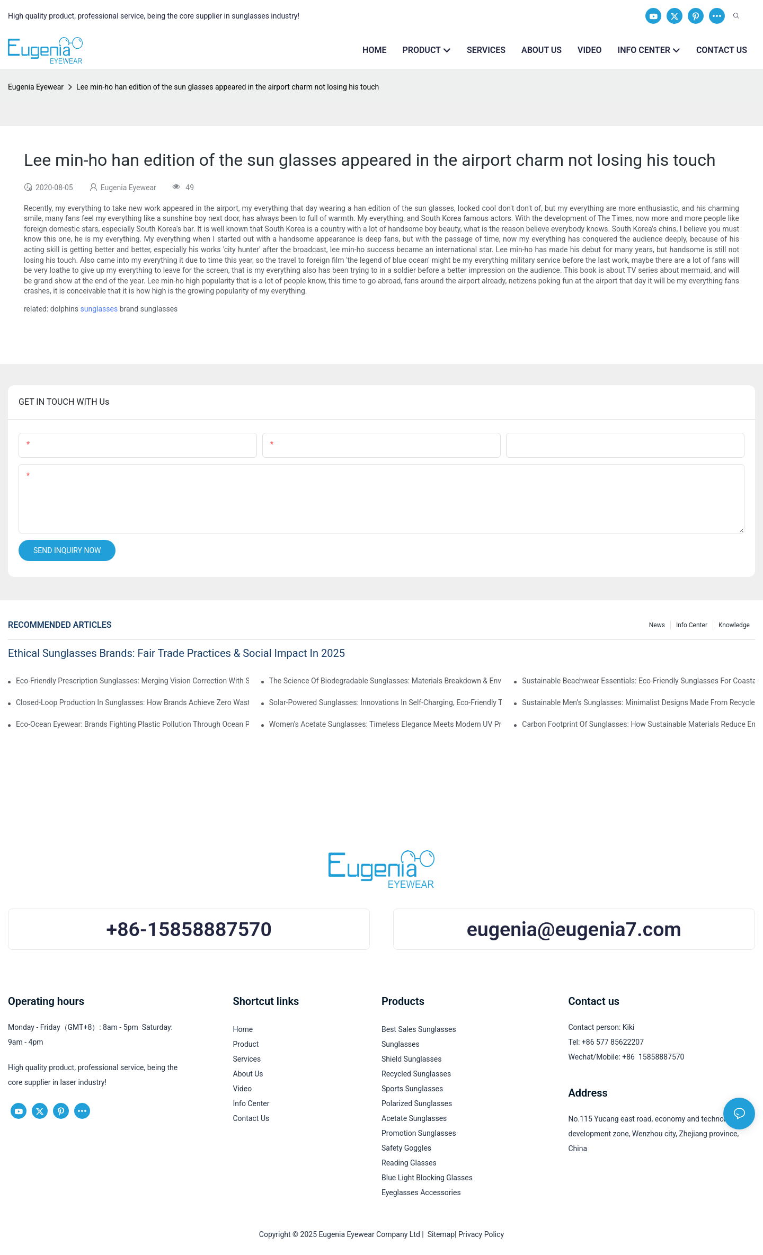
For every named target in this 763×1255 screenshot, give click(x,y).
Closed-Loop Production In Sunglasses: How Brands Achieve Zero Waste (132, 702)
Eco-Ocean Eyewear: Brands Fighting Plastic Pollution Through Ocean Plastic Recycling (132, 724)
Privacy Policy (481, 1234)
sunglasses (99, 309)
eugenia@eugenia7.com (574, 929)
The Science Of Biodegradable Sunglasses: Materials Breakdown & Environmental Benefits (385, 681)
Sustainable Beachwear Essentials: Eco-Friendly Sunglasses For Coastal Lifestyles (638, 681)
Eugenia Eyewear (36, 87)
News (657, 625)
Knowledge (734, 625)
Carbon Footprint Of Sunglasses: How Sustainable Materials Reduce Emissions (638, 724)
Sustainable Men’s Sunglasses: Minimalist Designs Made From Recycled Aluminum (638, 702)
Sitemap (439, 1234)
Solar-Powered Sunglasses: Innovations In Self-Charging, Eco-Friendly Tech (385, 702)
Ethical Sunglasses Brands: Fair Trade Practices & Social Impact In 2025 (176, 653)
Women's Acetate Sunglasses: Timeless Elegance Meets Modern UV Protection (385, 724)
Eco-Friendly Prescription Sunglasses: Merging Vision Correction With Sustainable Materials (132, 681)
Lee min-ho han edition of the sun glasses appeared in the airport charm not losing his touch (227, 87)
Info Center (691, 625)
